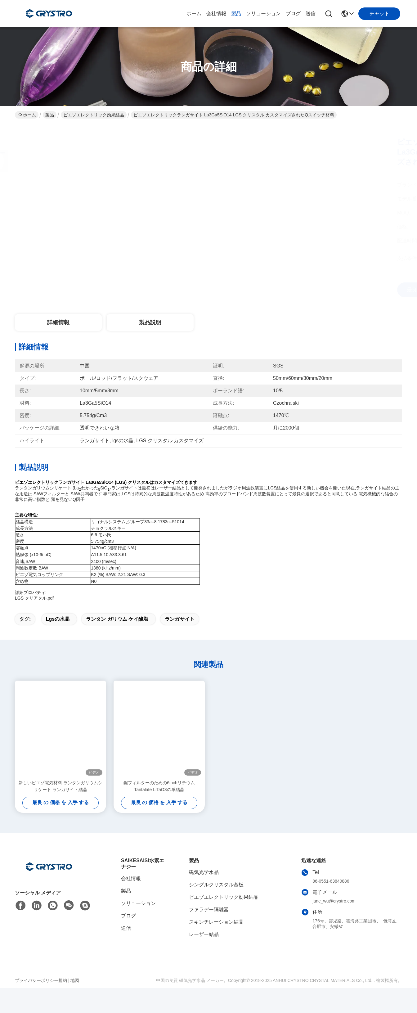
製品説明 (150, 322)
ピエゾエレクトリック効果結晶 (93, 114)
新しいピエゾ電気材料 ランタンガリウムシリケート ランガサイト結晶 (60, 797)
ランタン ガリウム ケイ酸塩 (117, 630)
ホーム (193, 13)
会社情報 (216, 13)
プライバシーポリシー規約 (41, 991)
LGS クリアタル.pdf (34, 598)
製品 (236, 13)
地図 (74, 991)
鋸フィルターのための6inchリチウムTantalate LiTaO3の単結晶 (159, 797)
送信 (311, 13)
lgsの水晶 (58, 630)
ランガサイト (180, 630)
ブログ (293, 13)
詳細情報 (58, 322)
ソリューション (263, 13)
